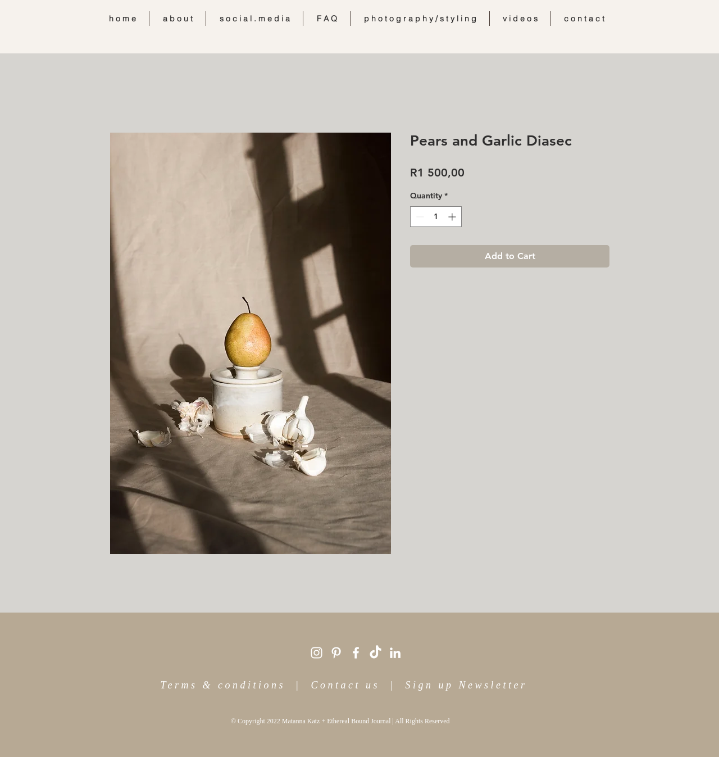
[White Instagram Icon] (316, 652)
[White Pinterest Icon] (336, 652)
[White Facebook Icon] (355, 652)
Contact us (345, 685)
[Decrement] (419, 216)
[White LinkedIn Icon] (395, 652)
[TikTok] (375, 652)
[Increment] (453, 216)
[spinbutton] (436, 216)
